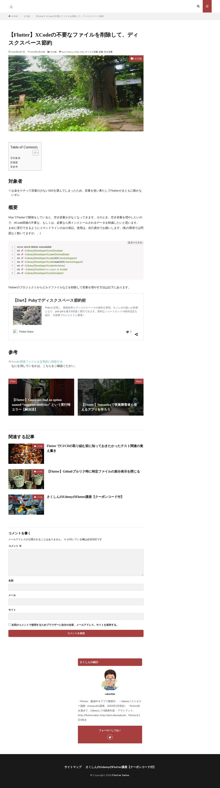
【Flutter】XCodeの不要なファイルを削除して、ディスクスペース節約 (69, 16)
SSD (82, 52)
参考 (15, 166)
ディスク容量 (91, 52)
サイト (12, 610)
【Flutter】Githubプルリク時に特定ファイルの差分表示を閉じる (93, 471)
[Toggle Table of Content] (34, 153)
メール (12, 595)
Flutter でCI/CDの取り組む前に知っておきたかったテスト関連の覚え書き (95, 448)
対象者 (16, 157)
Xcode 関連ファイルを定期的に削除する (37, 361)
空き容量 (108, 52)
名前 (10, 580)
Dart (63, 52)
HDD (76, 52)
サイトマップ (72, 767)
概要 (15, 162)
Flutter (70, 52)
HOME (14, 16)
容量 (101, 52)
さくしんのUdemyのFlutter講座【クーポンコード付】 (85, 497)
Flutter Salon (120, 775)
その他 (26, 16)
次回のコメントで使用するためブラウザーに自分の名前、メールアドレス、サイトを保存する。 (65, 625)
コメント (15, 546)
